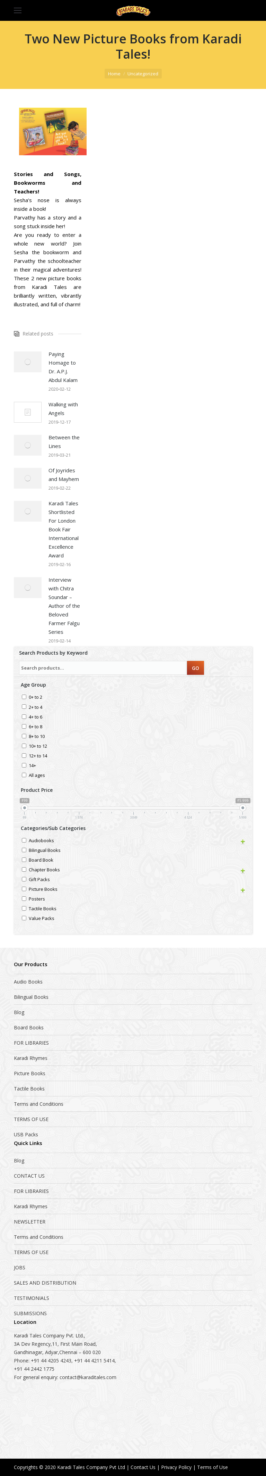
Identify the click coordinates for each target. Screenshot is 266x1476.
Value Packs (41, 918)
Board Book (41, 860)
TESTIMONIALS (31, 1298)
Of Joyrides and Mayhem (63, 474)
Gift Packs (39, 879)
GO (195, 668)
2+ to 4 (35, 707)
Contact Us (143, 1467)
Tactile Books (42, 909)
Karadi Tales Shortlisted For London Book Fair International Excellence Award (63, 529)
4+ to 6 (35, 717)
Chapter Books (44, 870)
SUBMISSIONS (30, 1313)
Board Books (29, 1027)
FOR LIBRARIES (31, 1042)
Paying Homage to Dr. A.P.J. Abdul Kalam (63, 366)
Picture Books (43, 889)
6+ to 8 (35, 727)
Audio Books (28, 981)
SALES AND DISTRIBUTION (45, 1282)
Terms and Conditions (38, 1104)
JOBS (19, 1267)
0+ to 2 (35, 697)
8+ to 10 (37, 736)
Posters (37, 899)
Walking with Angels (63, 408)
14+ (32, 766)
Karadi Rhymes (30, 1058)
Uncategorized (142, 74)
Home (114, 74)
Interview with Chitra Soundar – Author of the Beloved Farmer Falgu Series (64, 605)
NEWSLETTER (29, 1221)
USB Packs (26, 1134)
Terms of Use (212, 1467)
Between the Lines (64, 441)
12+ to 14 (38, 756)
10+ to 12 (38, 746)
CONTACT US (29, 1175)
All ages (37, 775)
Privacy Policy (176, 1467)
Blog (19, 1012)
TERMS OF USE (31, 1119)
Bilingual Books (45, 850)
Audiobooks (41, 841)
